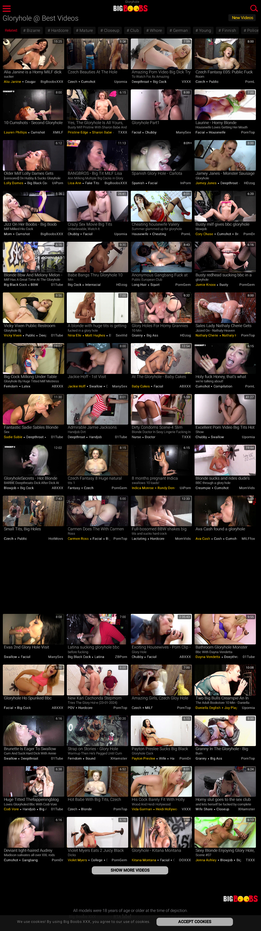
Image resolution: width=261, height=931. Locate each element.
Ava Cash (203, 539)
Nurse (137, 437)
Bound (90, 758)
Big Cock (159, 82)
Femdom (11, 386)
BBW (34, 285)
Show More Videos (130, 870)
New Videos (242, 18)
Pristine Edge (78, 132)
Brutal (239, 234)
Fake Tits (92, 183)
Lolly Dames (14, 183)
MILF (148, 708)
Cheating (158, 234)
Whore (155, 30)
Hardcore (59, 30)
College (96, 860)
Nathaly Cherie (207, 335)
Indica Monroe (143, 488)
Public (213, 82)
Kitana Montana (144, 860)
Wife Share (204, 809)
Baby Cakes (141, 386)
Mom (8, 234)
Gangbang (29, 860)
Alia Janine (13, 82)
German (180, 30)
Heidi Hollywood (168, 809)
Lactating (139, 539)
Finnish (228, 30)
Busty (223, 285)
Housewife (217, 132)
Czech (73, 82)
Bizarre (33, 30)
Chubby (150, 132)
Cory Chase (204, 234)
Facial (137, 132)
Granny (138, 335)
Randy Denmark (169, 488)
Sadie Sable (13, 437)
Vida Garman (142, 809)
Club (134, 30)
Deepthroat (141, 82)
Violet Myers (78, 860)
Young (204, 30)
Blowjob (10, 488)
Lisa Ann (75, 183)
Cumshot (87, 82)
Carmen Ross (79, 539)
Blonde (86, 809)
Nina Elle (75, 335)
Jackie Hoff (77, 386)
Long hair (140, 285)
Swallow (95, 386)
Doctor (149, 437)
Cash (218, 539)
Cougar (30, 82)
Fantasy (74, 488)
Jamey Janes (206, 183)
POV (71, 708)
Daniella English (208, 708)
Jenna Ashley (206, 860)
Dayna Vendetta (208, 657)
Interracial (92, 285)
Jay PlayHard (234, 708)
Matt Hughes (95, 335)
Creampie (203, 488)
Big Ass (152, 335)
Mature (85, 30)
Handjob (95, 437)
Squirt (155, 285)
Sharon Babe (102, 132)
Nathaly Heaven (234, 335)
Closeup (111, 30)
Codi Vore (12, 809)
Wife (162, 758)
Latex (25, 386)
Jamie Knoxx (205, 285)
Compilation (222, 386)
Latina (99, 657)
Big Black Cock (38, 183)
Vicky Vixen (13, 335)
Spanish (138, 183)
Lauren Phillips (16, 132)
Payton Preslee (144, 758)
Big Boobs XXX (130, 8)
